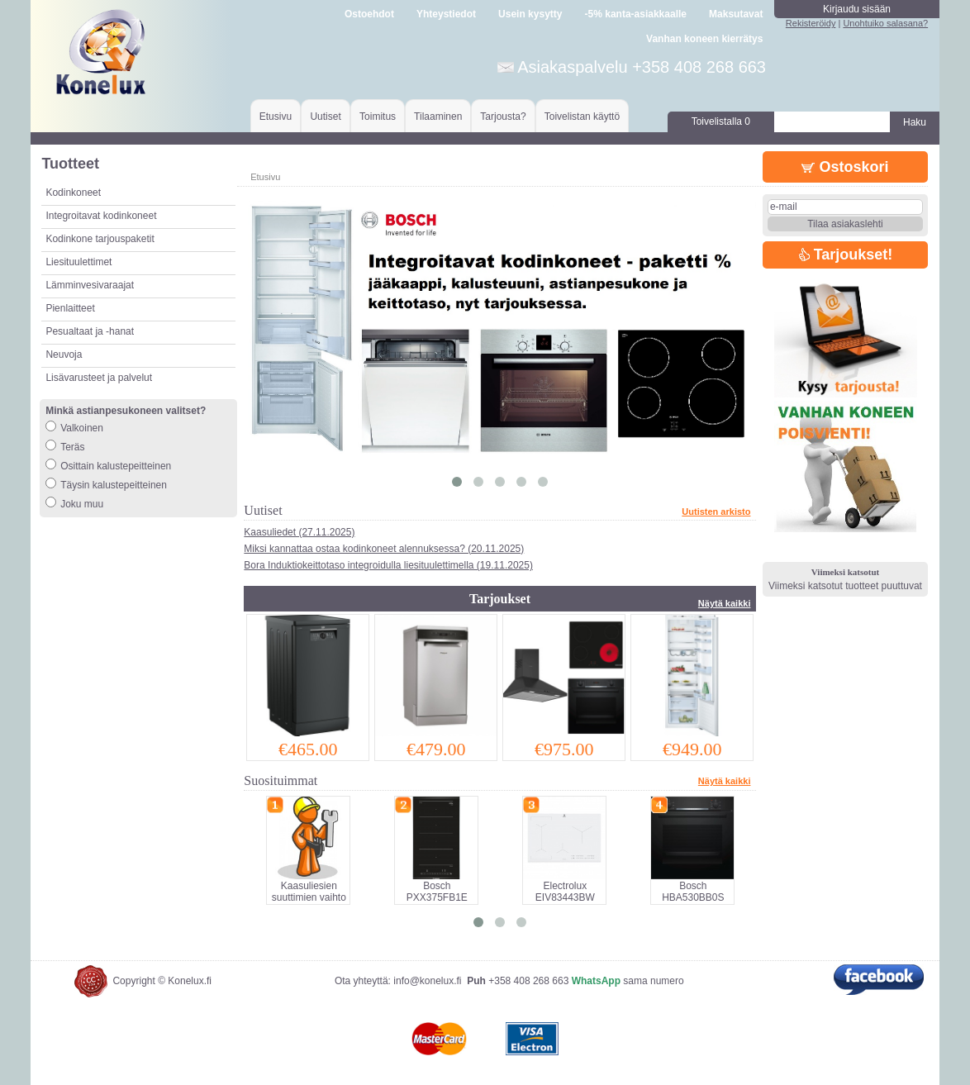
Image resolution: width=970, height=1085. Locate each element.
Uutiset (325, 116)
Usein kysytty (530, 14)
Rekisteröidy (811, 23)
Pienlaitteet (69, 308)
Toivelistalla (721, 121)
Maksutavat (736, 14)
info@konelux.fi (427, 981)
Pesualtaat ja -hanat (89, 331)
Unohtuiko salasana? (885, 23)
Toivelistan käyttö (582, 116)
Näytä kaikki (724, 603)
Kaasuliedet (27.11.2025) (299, 532)
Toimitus (377, 116)
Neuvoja (63, 354)
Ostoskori (844, 167)
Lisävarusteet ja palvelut (98, 377)
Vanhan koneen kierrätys (704, 39)
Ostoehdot (369, 14)
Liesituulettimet (78, 262)
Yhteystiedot (446, 14)
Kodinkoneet (73, 192)
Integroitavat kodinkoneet (100, 215)
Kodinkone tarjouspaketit (99, 239)
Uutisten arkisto (716, 511)
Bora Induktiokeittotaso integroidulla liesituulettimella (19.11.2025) (388, 565)
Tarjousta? (502, 116)
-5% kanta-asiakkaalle (636, 14)
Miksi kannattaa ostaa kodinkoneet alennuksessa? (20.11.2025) (384, 548)
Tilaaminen (438, 116)
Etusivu (275, 116)
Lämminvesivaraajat (89, 285)
